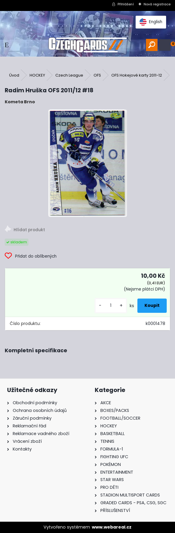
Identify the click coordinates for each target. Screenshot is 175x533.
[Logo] (87, 45)
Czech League (69, 75)
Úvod (14, 75)
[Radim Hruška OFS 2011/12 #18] (87, 163)
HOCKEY (37, 75)
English (150, 22)
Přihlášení (126, 4)
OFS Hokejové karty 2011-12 (136, 75)
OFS (97, 75)
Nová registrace (157, 4)
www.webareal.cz (111, 527)
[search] (151, 45)
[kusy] (111, 305)
